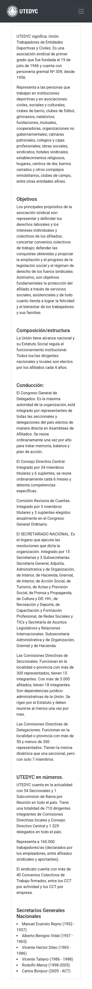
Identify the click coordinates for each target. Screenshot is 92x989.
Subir (83, 982)
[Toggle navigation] (81, 11)
